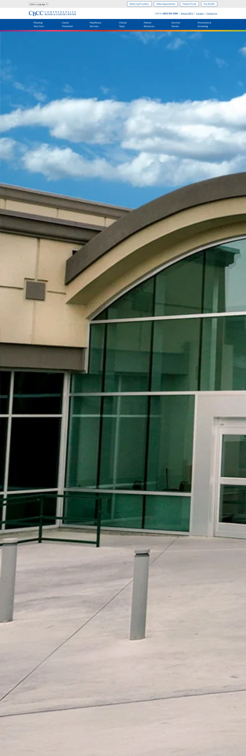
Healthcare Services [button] (95, 24)
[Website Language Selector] (38, 4)
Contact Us (211, 13)
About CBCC (187, 13)
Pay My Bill (209, 4)
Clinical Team (123, 24)
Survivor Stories (175, 24)
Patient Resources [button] (149, 24)
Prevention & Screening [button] (204, 24)
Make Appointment (165, 4)
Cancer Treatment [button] (67, 24)
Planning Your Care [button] (39, 24)
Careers (200, 13)
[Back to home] (52, 13)
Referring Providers (139, 4)
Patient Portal (189, 4)
